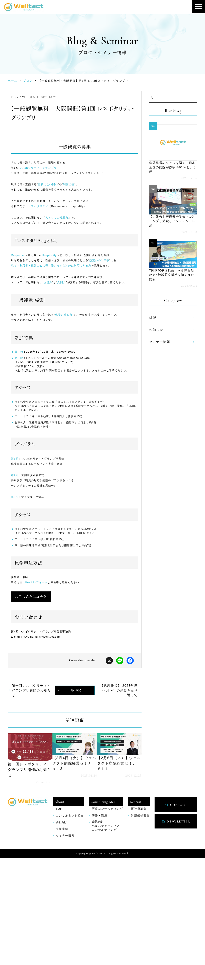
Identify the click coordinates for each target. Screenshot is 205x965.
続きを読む (28, 864)
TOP (59, 916)
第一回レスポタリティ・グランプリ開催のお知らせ (31, 795)
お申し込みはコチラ (37, 696)
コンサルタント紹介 (70, 922)
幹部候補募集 (140, 922)
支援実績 (62, 936)
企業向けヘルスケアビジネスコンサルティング (106, 933)
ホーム (12, 80)
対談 (152, 321)
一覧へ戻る (74, 795)
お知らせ (156, 333)
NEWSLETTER (178, 926)
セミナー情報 (159, 345)
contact (178, 909)
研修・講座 (100, 922)
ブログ (27, 80)
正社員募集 (139, 916)
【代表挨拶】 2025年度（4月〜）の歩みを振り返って (119, 795)
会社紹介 (62, 929)
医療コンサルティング (107, 916)
